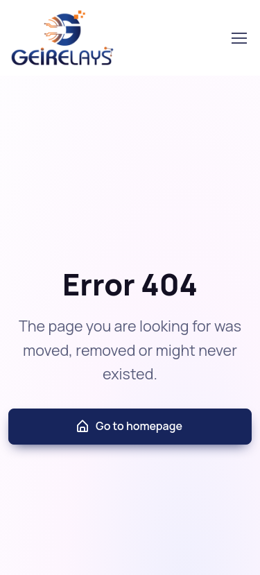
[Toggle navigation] (238, 38)
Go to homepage (128, 426)
